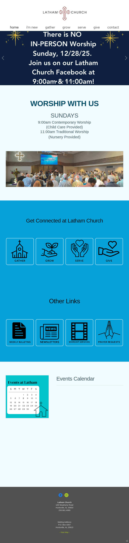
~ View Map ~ (64, 532)
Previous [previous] (3, 58)
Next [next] (126, 58)
